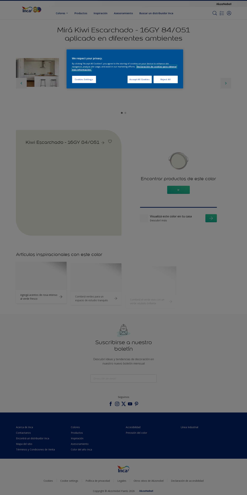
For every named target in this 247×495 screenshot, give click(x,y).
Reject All (166, 79)
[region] (125, 68)
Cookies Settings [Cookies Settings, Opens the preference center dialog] (84, 79)
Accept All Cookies (139, 79)
